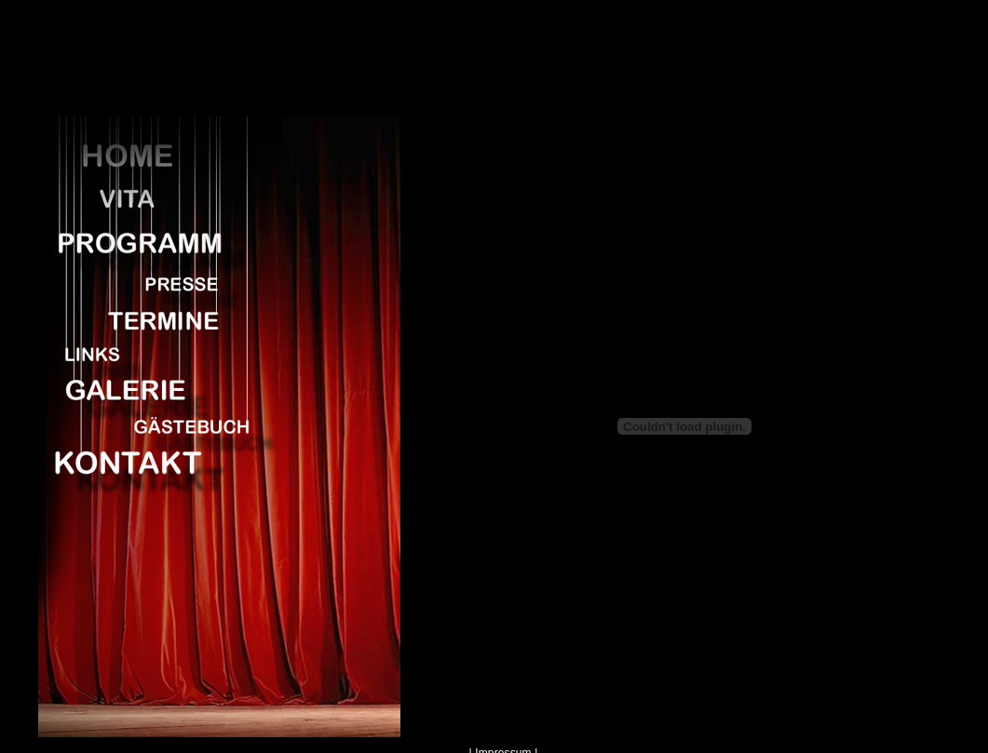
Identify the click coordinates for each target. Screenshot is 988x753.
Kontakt (150, 461)
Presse (150, 280)
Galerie (150, 386)
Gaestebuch (150, 423)
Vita (150, 201)
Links (150, 353)
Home (150, 154)
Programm (150, 241)
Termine (150, 316)
